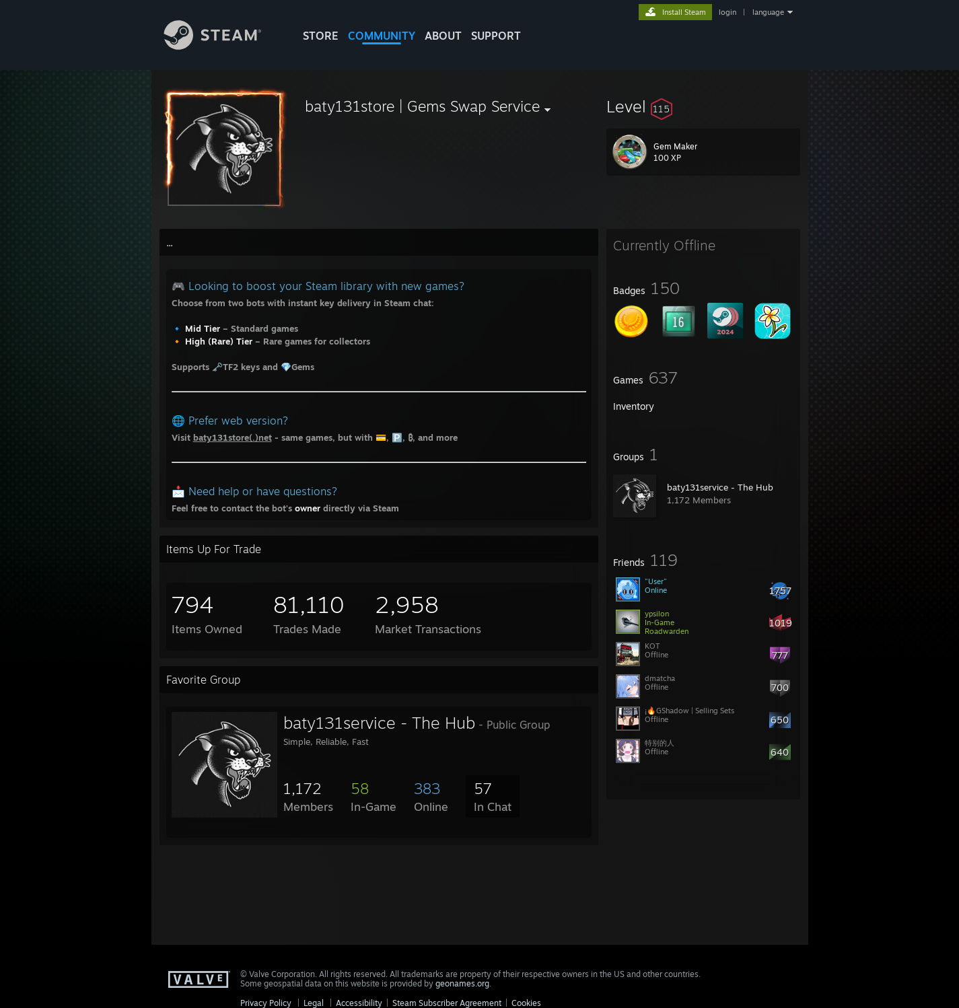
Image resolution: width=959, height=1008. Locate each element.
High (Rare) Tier (218, 341)
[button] (703, 106)
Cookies (526, 1003)
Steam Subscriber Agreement (446, 1003)
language (768, 12)
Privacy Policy (265, 1003)
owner (307, 508)
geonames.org (462, 983)
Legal (314, 1003)
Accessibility (359, 1003)
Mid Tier (202, 328)
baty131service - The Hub (720, 487)
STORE (321, 35)
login (727, 12)
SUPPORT (496, 35)
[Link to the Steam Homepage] (223, 46)
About (443, 35)
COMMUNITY (381, 35)
